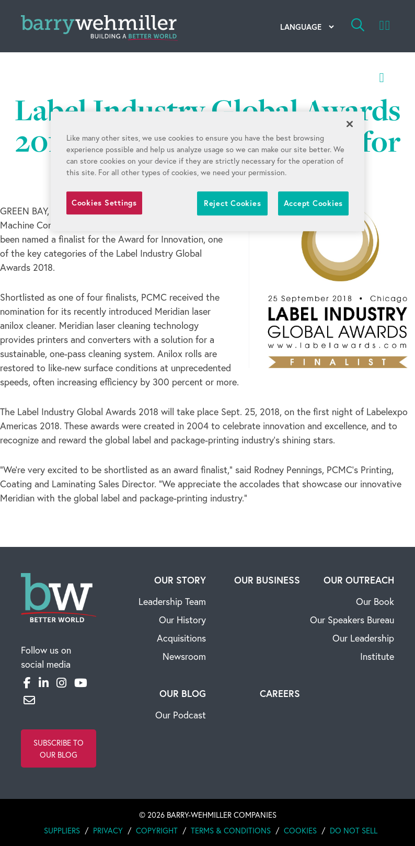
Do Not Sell (353, 830)
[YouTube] (80, 682)
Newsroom (184, 656)
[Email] (29, 699)
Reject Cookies (232, 203)
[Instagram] (61, 682)
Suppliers (62, 830)
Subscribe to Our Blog (58, 748)
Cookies (300, 830)
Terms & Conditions (231, 830)
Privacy (108, 830)
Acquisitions (181, 638)
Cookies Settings (104, 203)
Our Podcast (180, 714)
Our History (182, 619)
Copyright (157, 830)
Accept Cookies (313, 203)
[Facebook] (27, 682)
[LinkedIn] (44, 682)
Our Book (375, 601)
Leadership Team (172, 601)
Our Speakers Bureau (352, 619)
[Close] (349, 123)
